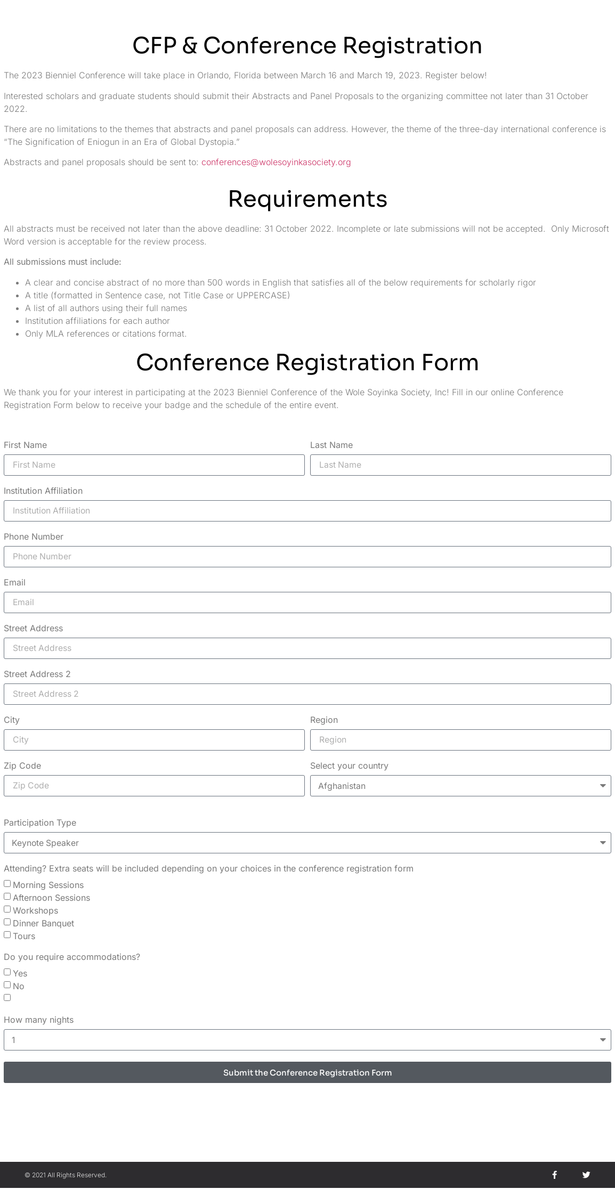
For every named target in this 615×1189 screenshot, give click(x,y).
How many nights (39, 1021)
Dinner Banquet (43, 924)
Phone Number (33, 537)
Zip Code (22, 767)
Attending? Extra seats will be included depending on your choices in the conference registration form (209, 870)
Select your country (349, 767)
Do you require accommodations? (72, 958)
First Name (25, 445)
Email (15, 583)
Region (324, 721)
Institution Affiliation (43, 491)
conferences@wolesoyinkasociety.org (276, 161)
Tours (24, 937)
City (12, 721)
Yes (20, 974)
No (19, 987)
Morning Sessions (48, 886)
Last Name (331, 445)
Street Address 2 (37, 675)
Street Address (33, 629)
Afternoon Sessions (51, 898)
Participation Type (40, 824)
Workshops (35, 911)
